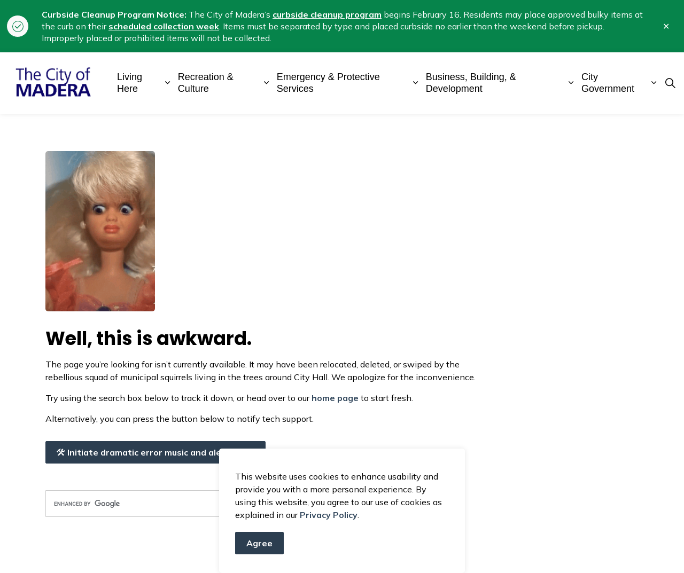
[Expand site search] (670, 83)
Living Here (129, 83)
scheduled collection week (163, 26)
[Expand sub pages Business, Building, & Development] (571, 83)
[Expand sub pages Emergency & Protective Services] (415, 83)
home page (335, 398)
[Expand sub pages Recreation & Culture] (266, 83)
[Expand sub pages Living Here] (167, 83)
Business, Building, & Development (471, 83)
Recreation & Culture (206, 83)
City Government (607, 83)
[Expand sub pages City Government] (654, 83)
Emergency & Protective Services (328, 83)
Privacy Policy (328, 522)
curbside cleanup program (327, 14)
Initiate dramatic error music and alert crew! (155, 452)
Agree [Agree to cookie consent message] (259, 551)
